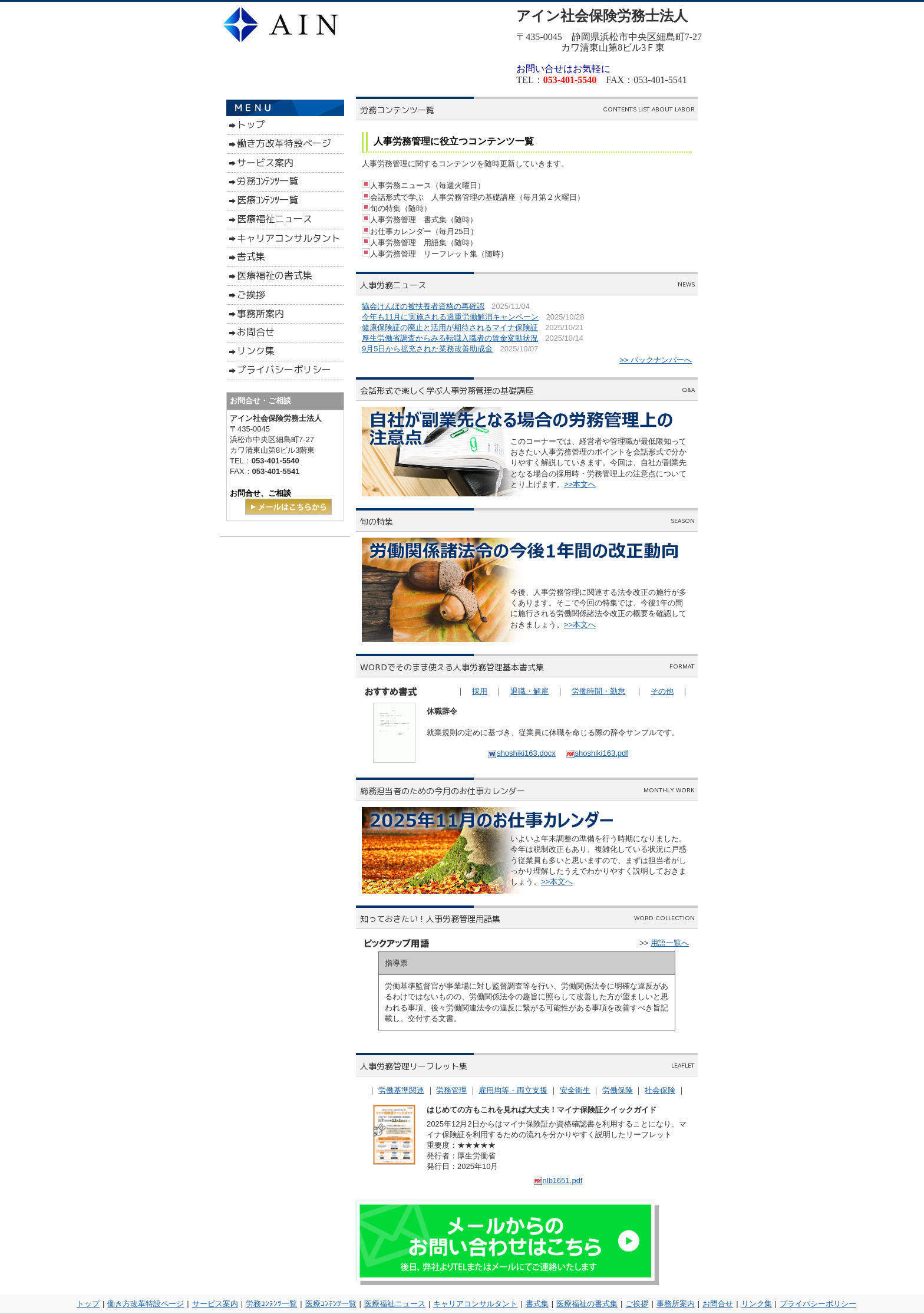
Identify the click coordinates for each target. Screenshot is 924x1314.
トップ (88, 1303)
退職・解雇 (529, 691)
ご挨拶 (636, 1303)
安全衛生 (575, 1090)
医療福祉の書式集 (587, 1303)
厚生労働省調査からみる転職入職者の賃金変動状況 (450, 338)
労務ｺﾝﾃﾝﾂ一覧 (271, 1303)
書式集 (537, 1303)
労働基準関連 (401, 1090)
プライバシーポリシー (818, 1303)
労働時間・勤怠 (598, 691)
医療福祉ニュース (394, 1303)
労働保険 (617, 1090)
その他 (662, 691)
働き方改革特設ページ (145, 1303)
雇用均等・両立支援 (512, 1090)
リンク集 (756, 1303)
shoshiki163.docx (521, 753)
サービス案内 (215, 1303)
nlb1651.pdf (558, 1180)
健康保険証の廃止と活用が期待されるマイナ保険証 (450, 327)
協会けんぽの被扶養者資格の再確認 (423, 306)
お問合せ (717, 1303)
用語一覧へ (670, 942)
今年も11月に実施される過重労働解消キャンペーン (450, 316)
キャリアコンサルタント (475, 1303)
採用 (479, 691)
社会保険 (660, 1090)
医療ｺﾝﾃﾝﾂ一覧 (331, 1303)
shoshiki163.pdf (597, 753)
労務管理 (451, 1090)
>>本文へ (580, 484)
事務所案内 (675, 1303)
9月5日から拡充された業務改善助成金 (427, 348)
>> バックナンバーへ (655, 359)
